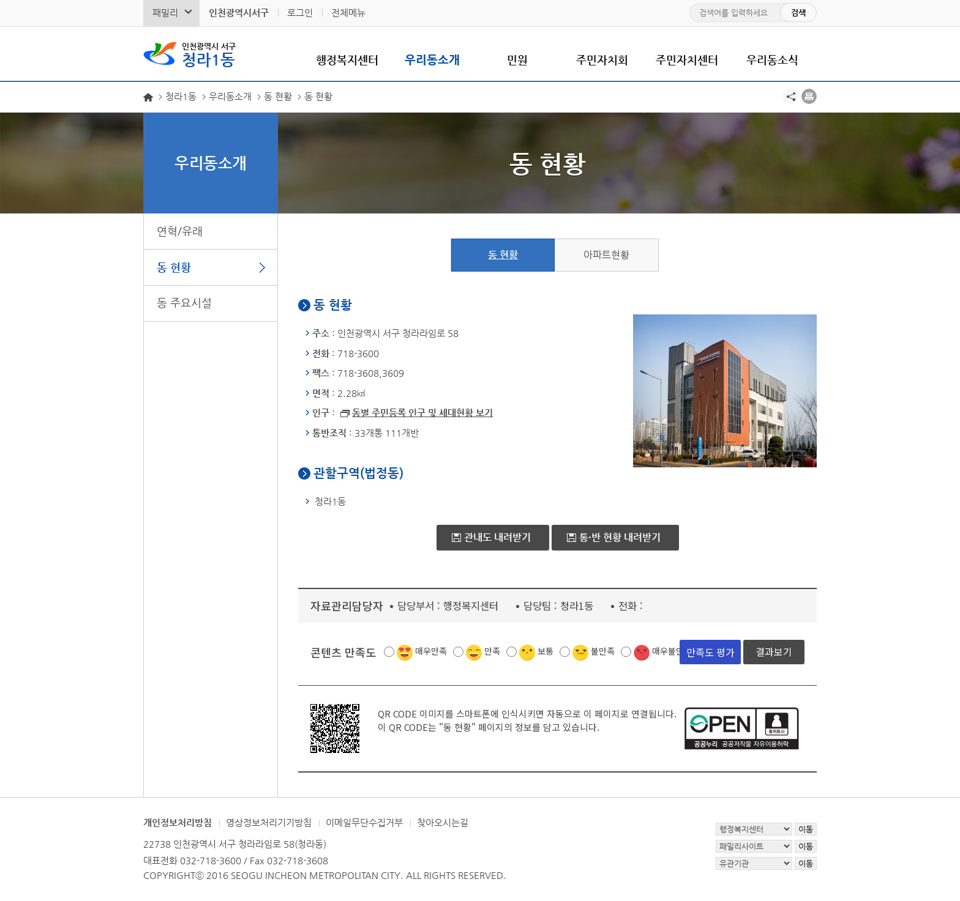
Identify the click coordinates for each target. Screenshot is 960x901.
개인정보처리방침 (177, 822)
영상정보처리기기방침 (269, 822)
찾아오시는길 (442, 822)
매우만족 (431, 651)
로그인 (300, 12)
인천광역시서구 (239, 12)
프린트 (809, 96)
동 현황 (174, 267)
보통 (545, 651)
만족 (492, 651)
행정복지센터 (347, 59)
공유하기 (790, 96)
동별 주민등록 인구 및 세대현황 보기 (422, 412)
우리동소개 (432, 59)
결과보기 (774, 652)
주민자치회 (602, 59)
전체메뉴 (348, 12)
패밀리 (165, 12)
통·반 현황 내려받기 (620, 537)
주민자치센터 (687, 59)
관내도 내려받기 (497, 537)
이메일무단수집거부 (364, 822)
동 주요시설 (184, 302)
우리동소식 (772, 59)
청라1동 (209, 54)
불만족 (603, 651)
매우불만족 (672, 651)
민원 (517, 59)
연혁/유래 (180, 230)
